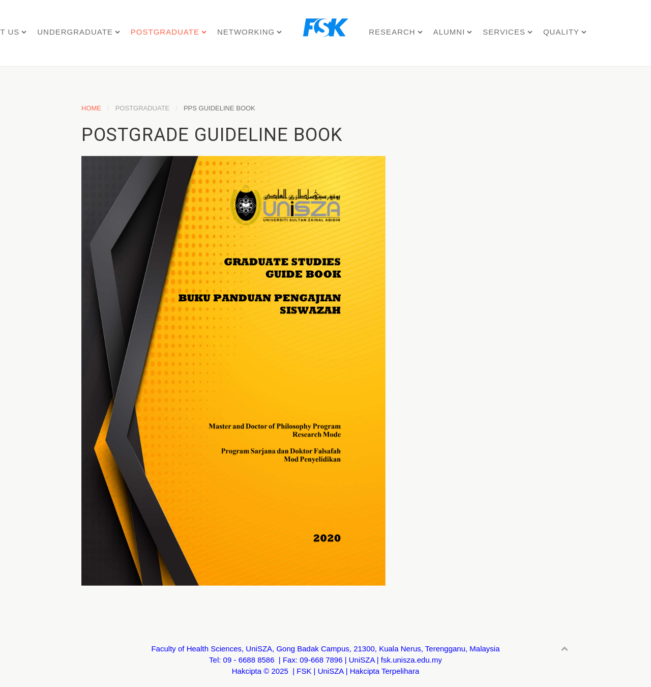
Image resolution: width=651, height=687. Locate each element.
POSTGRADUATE (165, 31)
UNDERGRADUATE (75, 31)
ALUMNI (449, 31)
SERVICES (504, 31)
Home (91, 108)
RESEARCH (392, 31)
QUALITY (561, 31)
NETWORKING (246, 31)
